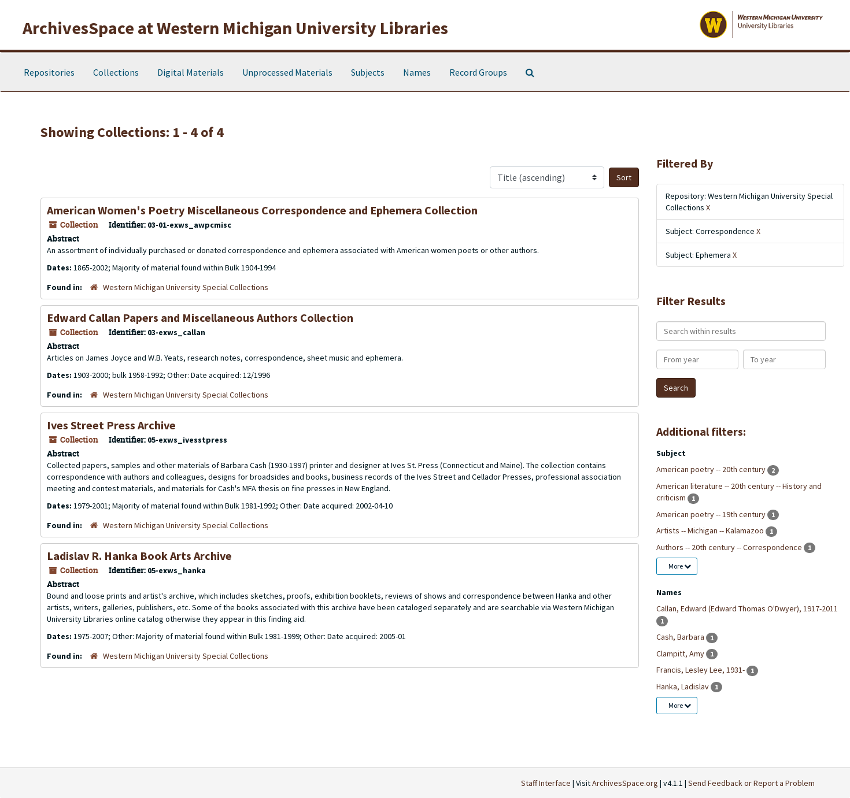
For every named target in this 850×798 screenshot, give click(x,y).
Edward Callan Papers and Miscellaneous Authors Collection (200, 317)
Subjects (368, 72)
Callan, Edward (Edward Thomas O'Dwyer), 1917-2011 (747, 608)
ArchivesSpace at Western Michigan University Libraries (235, 28)
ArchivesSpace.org (625, 783)
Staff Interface (546, 783)
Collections (116, 72)
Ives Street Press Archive (111, 425)
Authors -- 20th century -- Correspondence (730, 547)
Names (417, 72)
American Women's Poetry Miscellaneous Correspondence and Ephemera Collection (262, 210)
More (679, 566)
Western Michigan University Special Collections (185, 287)
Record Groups (478, 72)
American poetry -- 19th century (711, 514)
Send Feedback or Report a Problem (751, 783)
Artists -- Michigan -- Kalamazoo (711, 530)
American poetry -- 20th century (711, 469)
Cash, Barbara (681, 637)
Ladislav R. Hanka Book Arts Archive (139, 555)
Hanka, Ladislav (683, 686)
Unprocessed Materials (287, 72)
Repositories (49, 72)
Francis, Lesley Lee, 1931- (701, 670)
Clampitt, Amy (681, 653)
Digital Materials (190, 72)
